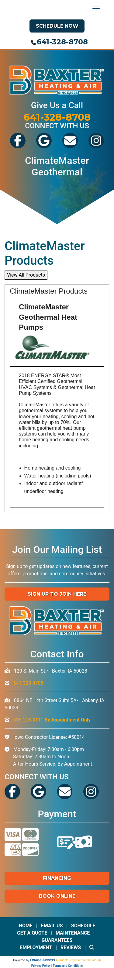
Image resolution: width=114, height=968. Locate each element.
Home (26, 925)
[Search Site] (91, 947)
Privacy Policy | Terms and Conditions (57, 965)
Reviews (70, 947)
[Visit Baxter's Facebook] (18, 146)
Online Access (42, 960)
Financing (57, 878)
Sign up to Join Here (57, 594)
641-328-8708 (62, 41)
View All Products (26, 275)
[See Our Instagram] (96, 146)
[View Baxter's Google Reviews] (44, 146)
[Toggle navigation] (95, 8)
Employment (36, 947)
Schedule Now (57, 26)
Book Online (57, 896)
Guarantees (57, 940)
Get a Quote (32, 933)
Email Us (52, 925)
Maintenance (73, 933)
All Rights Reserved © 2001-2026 (78, 960)
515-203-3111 (52, 720)
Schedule (83, 925)
